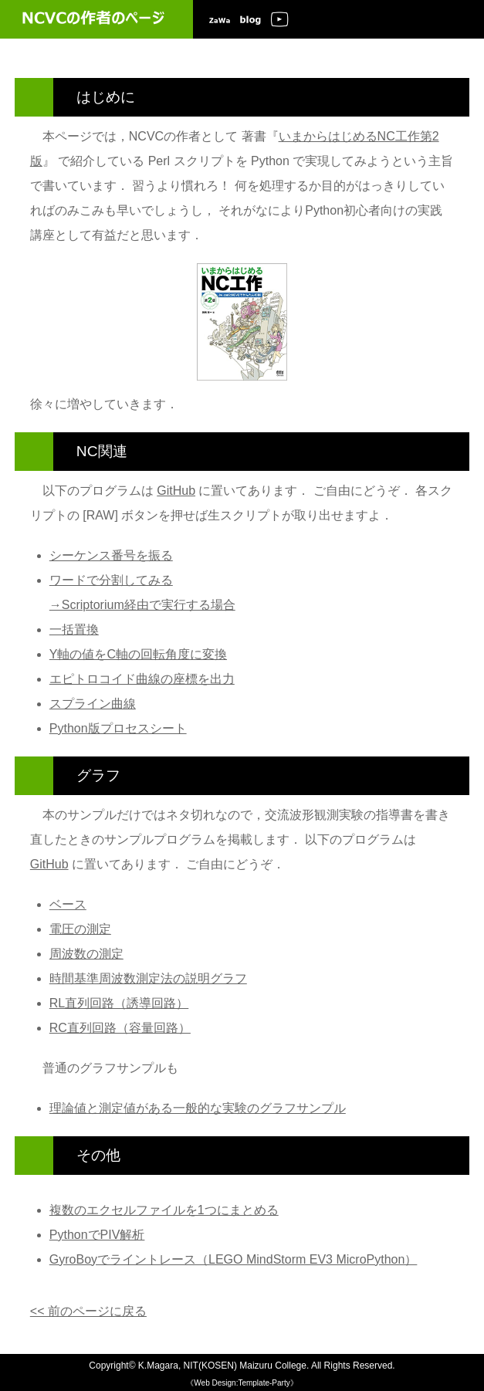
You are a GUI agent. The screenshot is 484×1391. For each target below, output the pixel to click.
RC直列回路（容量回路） (120, 1027)
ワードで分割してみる (111, 580)
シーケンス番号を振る (111, 555)
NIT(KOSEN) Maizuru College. (247, 1365)
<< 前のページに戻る (88, 1311)
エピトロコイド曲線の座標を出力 (142, 678)
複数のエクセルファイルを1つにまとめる (164, 1210)
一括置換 (74, 629)
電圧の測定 (80, 929)
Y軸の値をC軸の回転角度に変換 (138, 654)
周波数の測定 (86, 953)
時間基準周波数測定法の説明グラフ (148, 978)
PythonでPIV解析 (97, 1234)
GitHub (176, 490)
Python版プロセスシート (118, 728)
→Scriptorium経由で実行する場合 (142, 604)
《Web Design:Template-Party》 (241, 1383)
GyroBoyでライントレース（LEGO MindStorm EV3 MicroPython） (233, 1259)
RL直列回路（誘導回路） (118, 1003)
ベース (67, 904)
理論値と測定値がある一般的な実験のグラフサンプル (197, 1108)
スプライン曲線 (92, 703)
